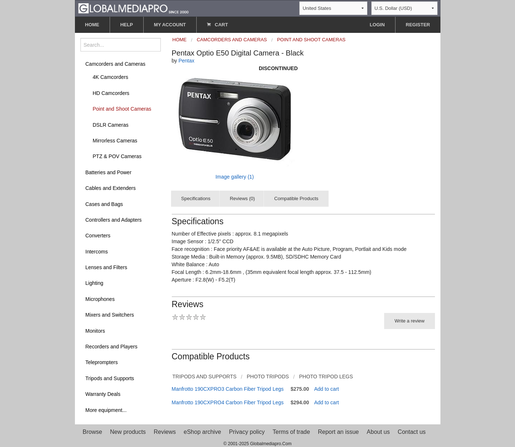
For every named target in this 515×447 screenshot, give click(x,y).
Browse (92, 432)
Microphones (100, 299)
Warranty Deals (103, 394)
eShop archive (202, 432)
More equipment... (106, 410)
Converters (98, 235)
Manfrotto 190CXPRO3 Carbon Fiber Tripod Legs (228, 389)
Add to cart (326, 389)
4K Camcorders (110, 77)
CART (217, 24)
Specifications (196, 198)
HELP (126, 24)
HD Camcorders (111, 93)
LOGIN (377, 24)
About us (378, 432)
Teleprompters (102, 362)
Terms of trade (291, 432)
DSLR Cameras (111, 125)
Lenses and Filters (106, 267)
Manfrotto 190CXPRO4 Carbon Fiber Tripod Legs (228, 402)
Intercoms (97, 252)
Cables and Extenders (111, 188)
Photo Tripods (268, 376)
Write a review (409, 321)
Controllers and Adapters (114, 220)
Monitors (95, 331)
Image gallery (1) (234, 177)
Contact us (411, 432)
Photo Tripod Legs (326, 376)
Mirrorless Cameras (115, 141)
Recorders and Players (111, 346)
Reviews (164, 432)
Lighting (94, 283)
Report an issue (338, 432)
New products (128, 432)
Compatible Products (296, 198)
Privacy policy (247, 432)
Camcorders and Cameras (115, 64)
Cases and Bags (104, 204)
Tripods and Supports (110, 378)
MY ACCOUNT (170, 24)
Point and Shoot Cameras (122, 109)
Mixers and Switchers (110, 315)
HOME (92, 24)
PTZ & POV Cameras (117, 156)
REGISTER (418, 24)
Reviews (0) (242, 198)
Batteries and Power (109, 172)
